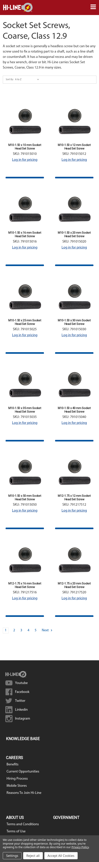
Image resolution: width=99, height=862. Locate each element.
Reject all (33, 856)
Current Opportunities (23, 772)
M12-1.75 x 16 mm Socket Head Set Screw (24, 585)
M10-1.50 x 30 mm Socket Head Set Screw (74, 322)
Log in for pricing (24, 160)
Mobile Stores (17, 786)
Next (47, 630)
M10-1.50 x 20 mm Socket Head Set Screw (74, 234)
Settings (12, 856)
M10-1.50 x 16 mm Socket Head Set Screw (24, 234)
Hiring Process (17, 779)
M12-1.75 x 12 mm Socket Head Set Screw (74, 497)
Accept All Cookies (61, 856)
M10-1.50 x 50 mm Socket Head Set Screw (24, 497)
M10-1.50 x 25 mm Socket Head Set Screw (24, 322)
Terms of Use (16, 831)
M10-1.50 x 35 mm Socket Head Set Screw (24, 409)
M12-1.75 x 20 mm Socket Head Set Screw (74, 585)
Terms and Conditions (23, 824)
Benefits (12, 764)
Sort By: (10, 79)
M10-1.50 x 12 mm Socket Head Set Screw (74, 146)
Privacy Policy (80, 847)
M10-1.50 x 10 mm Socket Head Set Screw (24, 146)
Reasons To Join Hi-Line (24, 793)
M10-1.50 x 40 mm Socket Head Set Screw (74, 409)
